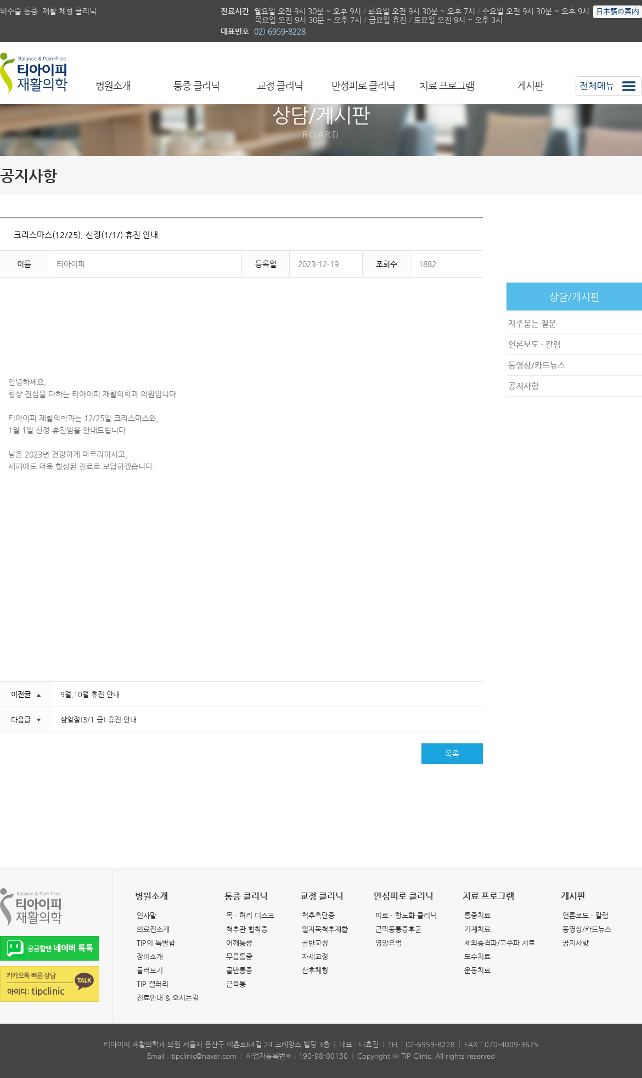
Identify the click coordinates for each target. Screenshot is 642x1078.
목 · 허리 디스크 (250, 915)
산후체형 (315, 970)
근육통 (236, 984)
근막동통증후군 (398, 929)
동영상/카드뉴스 (536, 365)
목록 (452, 753)
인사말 (146, 915)
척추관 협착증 (247, 929)
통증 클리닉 (196, 85)
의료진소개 (153, 929)
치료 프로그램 (446, 85)
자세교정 (315, 956)
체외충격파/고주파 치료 (499, 943)
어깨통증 (239, 943)
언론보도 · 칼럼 (534, 344)
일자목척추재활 (325, 929)
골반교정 (315, 943)
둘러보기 (150, 970)
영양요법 (388, 943)
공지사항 (523, 386)
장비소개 (150, 956)
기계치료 (477, 929)
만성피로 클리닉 (363, 85)
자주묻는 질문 (532, 323)
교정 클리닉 (280, 85)
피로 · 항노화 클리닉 (406, 915)
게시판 (530, 85)
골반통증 (239, 970)
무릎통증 (239, 956)
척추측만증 (318, 915)
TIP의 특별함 (156, 943)
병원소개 (113, 85)
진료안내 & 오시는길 (168, 998)
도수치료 (477, 956)
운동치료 (477, 970)
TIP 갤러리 (152, 984)
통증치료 (477, 915)
